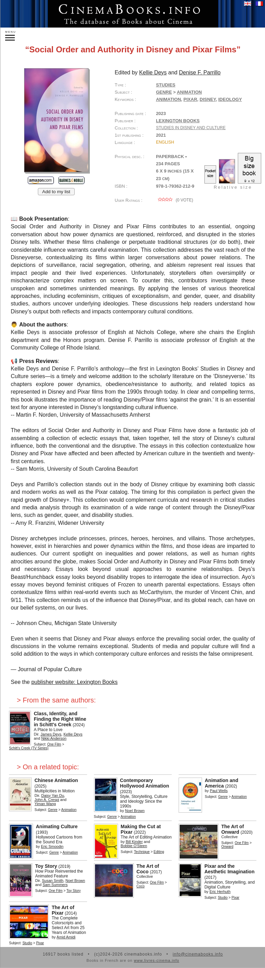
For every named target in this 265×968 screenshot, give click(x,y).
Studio (222, 897)
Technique (142, 852)
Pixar (190, 99)
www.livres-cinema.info (156, 960)
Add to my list (56, 191)
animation (168, 99)
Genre (164, 92)
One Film (54, 744)
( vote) (174, 200)
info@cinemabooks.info (198, 954)
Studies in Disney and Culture (190, 127)
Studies (165, 84)
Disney (208, 99)
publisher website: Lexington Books (74, 682)
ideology (230, 99)
